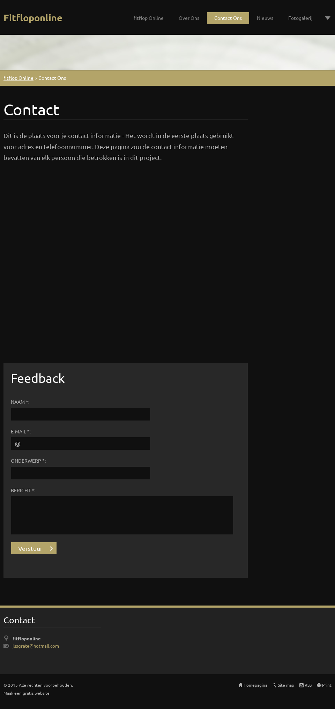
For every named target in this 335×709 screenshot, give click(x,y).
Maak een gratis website (26, 693)
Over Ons (189, 18)
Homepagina (255, 685)
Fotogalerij (300, 18)
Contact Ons (228, 18)
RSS (308, 685)
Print (327, 685)
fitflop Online (149, 18)
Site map (286, 685)
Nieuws (265, 18)
